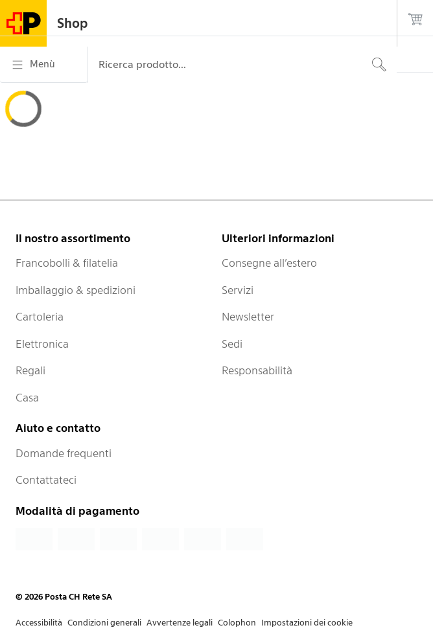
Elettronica (42, 343)
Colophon (237, 622)
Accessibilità (39, 622)
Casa (27, 397)
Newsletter (248, 316)
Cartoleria (40, 316)
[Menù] (44, 65)
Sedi (232, 343)
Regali (30, 370)
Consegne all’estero (269, 262)
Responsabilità (257, 370)
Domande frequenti (63, 453)
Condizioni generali (104, 622)
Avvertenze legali (179, 622)
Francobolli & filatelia (67, 262)
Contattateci (46, 479)
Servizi (237, 290)
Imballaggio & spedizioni (75, 290)
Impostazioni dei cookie (307, 622)
